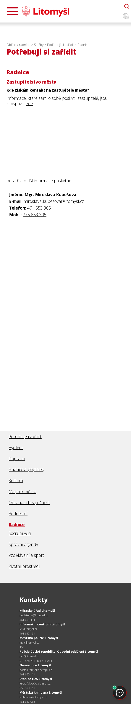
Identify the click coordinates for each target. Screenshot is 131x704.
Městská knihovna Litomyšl (40, 692)
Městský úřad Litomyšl (37, 611)
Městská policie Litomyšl (38, 638)
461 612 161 (27, 633)
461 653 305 (39, 208)
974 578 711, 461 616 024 (35, 661)
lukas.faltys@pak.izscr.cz (35, 683)
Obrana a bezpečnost (29, 502)
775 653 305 (34, 215)
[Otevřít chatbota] (127, 6)
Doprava (17, 459)
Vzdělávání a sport (26, 555)
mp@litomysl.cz (29, 642)
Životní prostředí (24, 566)
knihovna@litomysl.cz (33, 697)
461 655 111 (27, 674)
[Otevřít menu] (12, 11)
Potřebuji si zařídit (60, 44)
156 (21, 647)
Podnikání (18, 513)
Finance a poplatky (26, 469)
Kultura (16, 480)
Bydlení (16, 447)
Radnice (83, 44)
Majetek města (22, 491)
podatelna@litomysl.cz (34, 615)
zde (29, 104)
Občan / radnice (18, 44)
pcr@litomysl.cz (29, 656)
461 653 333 (27, 620)
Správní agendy (23, 544)
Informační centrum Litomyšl (42, 624)
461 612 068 (27, 702)
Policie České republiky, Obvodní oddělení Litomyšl (58, 651)
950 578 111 (27, 688)
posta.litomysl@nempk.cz (35, 670)
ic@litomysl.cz (28, 629)
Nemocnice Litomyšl (35, 665)
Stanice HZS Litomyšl (35, 679)
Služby (39, 44)
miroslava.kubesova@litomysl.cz (54, 201)
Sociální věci (20, 533)
